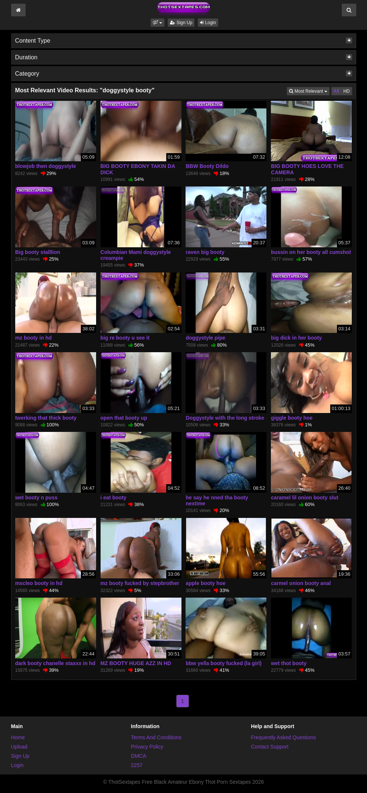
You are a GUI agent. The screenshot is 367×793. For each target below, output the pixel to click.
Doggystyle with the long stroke (225, 418)
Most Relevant (309, 90)
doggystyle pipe (205, 338)
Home (18, 737)
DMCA (138, 756)
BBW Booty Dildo (207, 166)
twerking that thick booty (46, 418)
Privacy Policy (147, 747)
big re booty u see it (125, 338)
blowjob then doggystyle (45, 166)
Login (208, 22)
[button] (157, 23)
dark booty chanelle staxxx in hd (55, 663)
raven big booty (205, 252)
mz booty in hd (33, 338)
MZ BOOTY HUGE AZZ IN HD (136, 663)
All (336, 91)
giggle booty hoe (291, 418)
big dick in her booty (296, 338)
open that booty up (124, 418)
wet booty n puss (36, 497)
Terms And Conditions (156, 737)
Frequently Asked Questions (283, 737)
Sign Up (181, 22)
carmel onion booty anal (301, 583)
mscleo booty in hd (39, 583)
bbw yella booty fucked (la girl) (224, 663)
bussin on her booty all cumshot (311, 252)
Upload (19, 747)
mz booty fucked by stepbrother (140, 583)
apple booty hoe (205, 583)
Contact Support (269, 747)
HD (346, 91)
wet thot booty (289, 663)
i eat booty (114, 497)
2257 (136, 765)
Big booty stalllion (37, 252)
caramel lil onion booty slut (304, 497)
